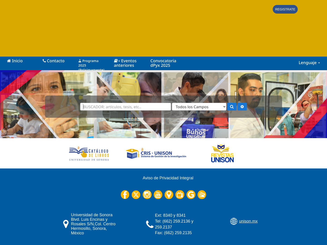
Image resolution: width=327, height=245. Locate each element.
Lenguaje (309, 62)
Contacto (53, 60)
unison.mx (248, 221)
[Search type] (199, 106)
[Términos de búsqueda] (125, 106)
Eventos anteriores (125, 63)
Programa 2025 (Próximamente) (91, 63)
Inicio (15, 60)
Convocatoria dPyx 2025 (163, 63)
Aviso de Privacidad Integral (168, 178)
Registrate (285, 9)
